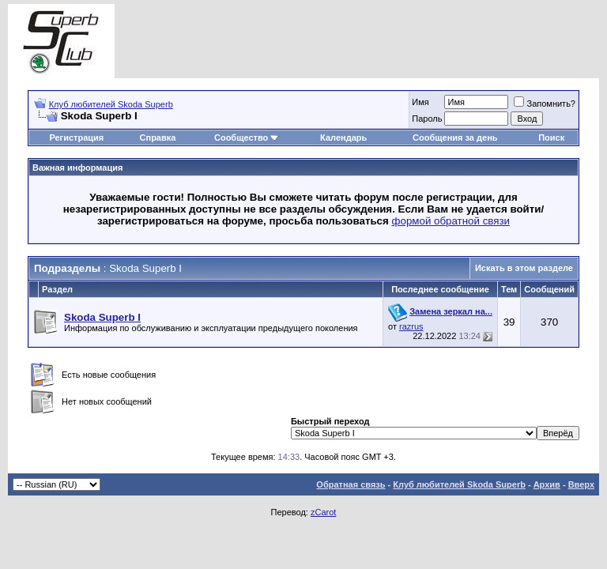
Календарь (343, 137)
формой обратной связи (451, 221)
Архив (546, 484)
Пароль (427, 118)
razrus (411, 326)
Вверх (581, 484)
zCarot (323, 512)
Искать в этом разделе (524, 268)
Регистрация (76, 137)
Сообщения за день (455, 137)
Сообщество (246, 137)
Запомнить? (544, 103)
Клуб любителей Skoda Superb (111, 104)
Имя (420, 102)
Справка (158, 137)
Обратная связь (350, 484)
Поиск (551, 137)
